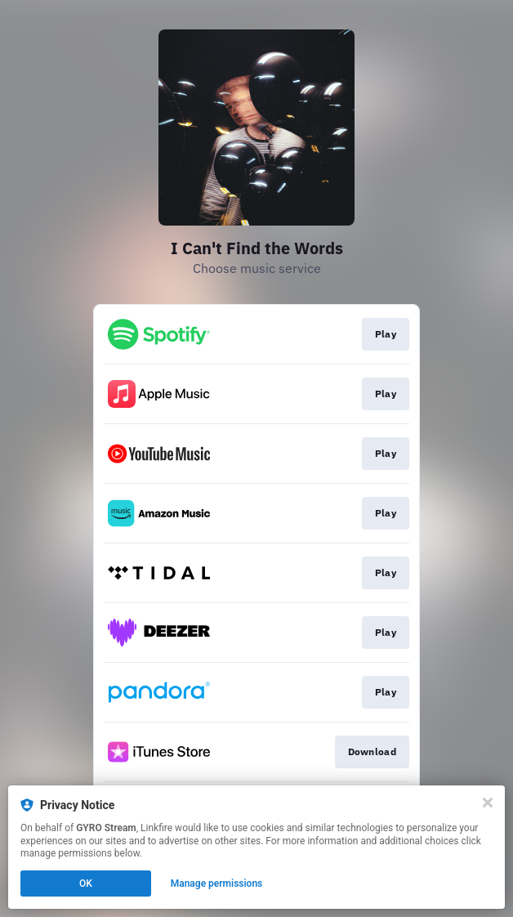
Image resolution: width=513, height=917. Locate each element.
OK (85, 883)
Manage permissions (217, 883)
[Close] (488, 803)
